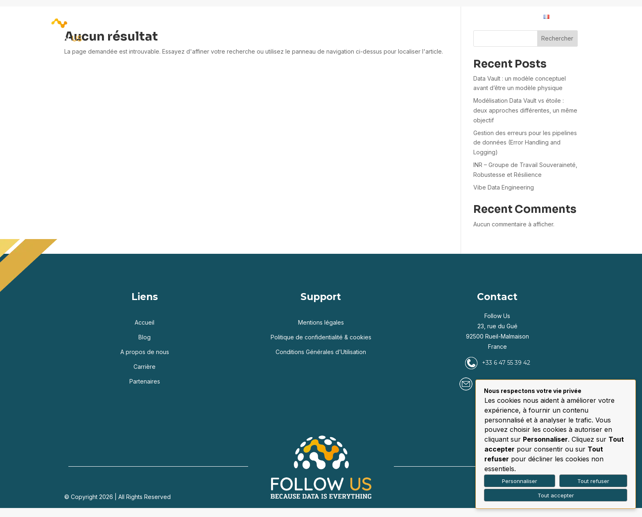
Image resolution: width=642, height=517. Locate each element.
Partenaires (361, 17)
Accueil (190, 17)
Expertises (231, 16)
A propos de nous (144, 351)
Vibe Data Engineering (503, 187)
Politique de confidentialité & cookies (321, 337)
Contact (520, 17)
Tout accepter (556, 495)
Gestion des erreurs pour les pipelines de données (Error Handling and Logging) (525, 142)
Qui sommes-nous (420, 16)
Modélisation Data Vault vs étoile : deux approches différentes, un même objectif (525, 110)
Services (282, 16)
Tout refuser (593, 481)
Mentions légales (321, 322)
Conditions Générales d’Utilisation (321, 351)
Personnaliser (519, 481)
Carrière (483, 17)
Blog (324, 17)
